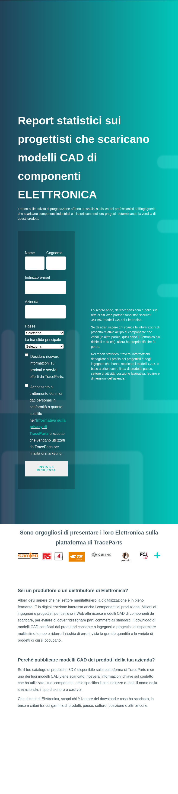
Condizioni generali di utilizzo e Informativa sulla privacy (119, 786)
